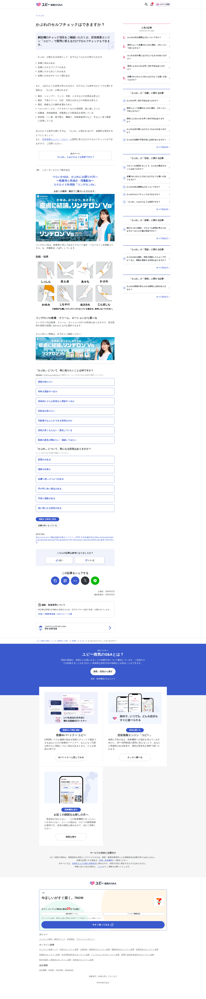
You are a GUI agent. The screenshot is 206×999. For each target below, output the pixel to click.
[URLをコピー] (55, 580)
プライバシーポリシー (52, 375)
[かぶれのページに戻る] (103, 15)
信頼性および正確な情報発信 (84, 863)
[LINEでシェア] (95, 580)
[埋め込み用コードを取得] (75, 580)
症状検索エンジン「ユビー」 (56, 139)
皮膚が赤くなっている (47, 525)
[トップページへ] (103, 885)
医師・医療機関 (105, 860)
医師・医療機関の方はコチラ (103, 679)
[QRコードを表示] (65, 580)
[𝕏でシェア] (85, 580)
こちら (100, 867)
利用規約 (39, 375)
